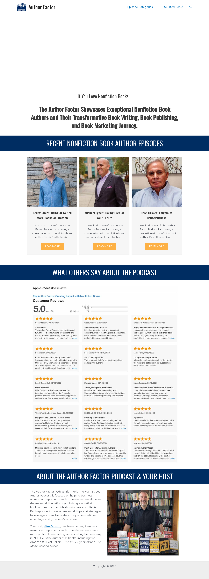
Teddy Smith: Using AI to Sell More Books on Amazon (52, 215)
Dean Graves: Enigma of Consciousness (156, 215)
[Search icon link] (190, 7)
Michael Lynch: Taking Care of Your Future (104, 215)
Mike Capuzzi (53, 526)
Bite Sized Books (173, 7)
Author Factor (41, 7)
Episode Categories (142, 7)
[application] (155, 7)
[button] (52, 247)
